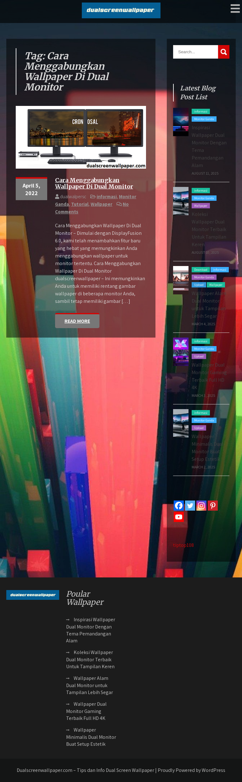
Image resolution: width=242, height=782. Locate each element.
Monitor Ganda (204, 119)
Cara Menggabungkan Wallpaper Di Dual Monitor (94, 183)
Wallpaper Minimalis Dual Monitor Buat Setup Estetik (91, 737)
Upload (199, 285)
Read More (77, 321)
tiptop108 (183, 545)
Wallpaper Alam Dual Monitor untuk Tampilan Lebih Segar (89, 685)
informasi (107, 197)
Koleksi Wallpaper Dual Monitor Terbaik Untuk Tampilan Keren (209, 229)
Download (200, 270)
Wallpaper (101, 204)
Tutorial (79, 204)
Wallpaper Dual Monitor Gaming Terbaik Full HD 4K (86, 711)
